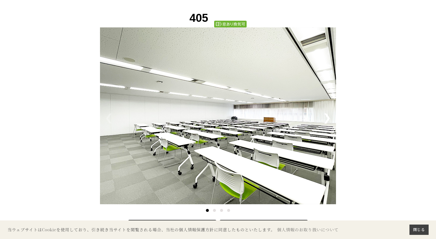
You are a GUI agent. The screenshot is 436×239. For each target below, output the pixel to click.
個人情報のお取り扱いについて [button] (307, 230)
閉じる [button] (419, 229)
